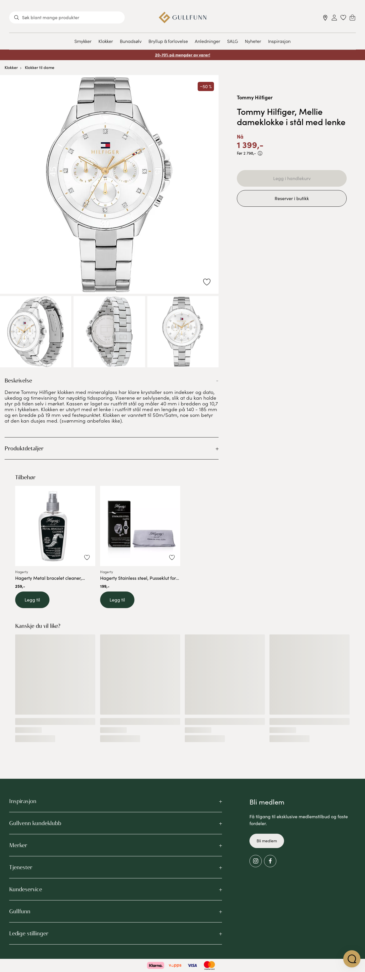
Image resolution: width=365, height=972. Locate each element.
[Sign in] (334, 17)
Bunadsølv (131, 41)
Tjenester (20, 867)
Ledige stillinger (28, 933)
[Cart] (352, 17)
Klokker (105, 41)
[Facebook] (270, 861)
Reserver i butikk (292, 198)
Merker (18, 845)
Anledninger (207, 41)
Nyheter (253, 41)
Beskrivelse (18, 380)
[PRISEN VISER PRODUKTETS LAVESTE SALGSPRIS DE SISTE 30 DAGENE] (260, 153)
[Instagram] (255, 861)
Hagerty (21, 572)
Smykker (83, 41)
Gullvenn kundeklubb (35, 823)
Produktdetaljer (24, 448)
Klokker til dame (39, 67)
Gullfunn (19, 911)
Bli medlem (267, 840)
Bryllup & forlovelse (168, 41)
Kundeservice (25, 889)
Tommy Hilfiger (255, 97)
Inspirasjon (279, 41)
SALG (232, 41)
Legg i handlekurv (292, 178)
